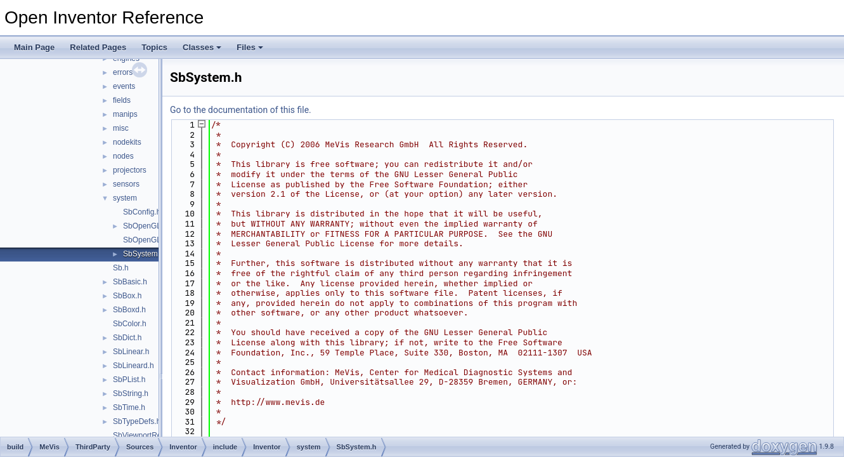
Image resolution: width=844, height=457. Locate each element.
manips (125, 114)
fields (122, 100)
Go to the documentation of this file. (240, 110)
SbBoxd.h (129, 309)
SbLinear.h (131, 351)
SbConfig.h (141, 212)
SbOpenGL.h (145, 226)
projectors (129, 170)
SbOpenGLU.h (148, 239)
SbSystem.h (143, 253)
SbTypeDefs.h (136, 421)
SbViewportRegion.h (147, 435)
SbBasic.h (130, 281)
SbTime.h (129, 407)
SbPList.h (129, 379)
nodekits (127, 142)
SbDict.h (127, 337)
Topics (154, 47)
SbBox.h (127, 295)
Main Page (34, 47)
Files (250, 47)
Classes (202, 47)
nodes (123, 156)
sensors (126, 184)
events (124, 86)
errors (123, 72)
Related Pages (98, 47)
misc (121, 128)
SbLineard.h (133, 365)
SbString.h (130, 393)
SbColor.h (129, 323)
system (125, 198)
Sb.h (121, 267)
